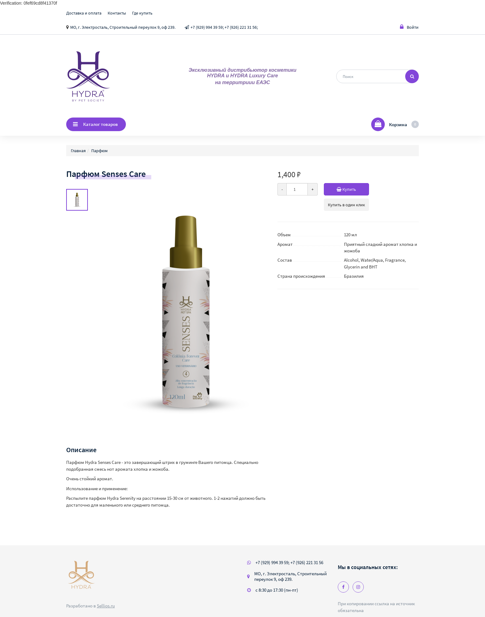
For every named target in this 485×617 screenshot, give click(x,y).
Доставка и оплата (83, 13)
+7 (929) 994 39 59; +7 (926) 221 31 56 (289, 562)
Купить (353, 189)
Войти (409, 27)
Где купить (142, 13)
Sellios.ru (106, 606)
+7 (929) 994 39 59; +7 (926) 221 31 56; (224, 27)
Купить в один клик (346, 205)
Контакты (117, 13)
